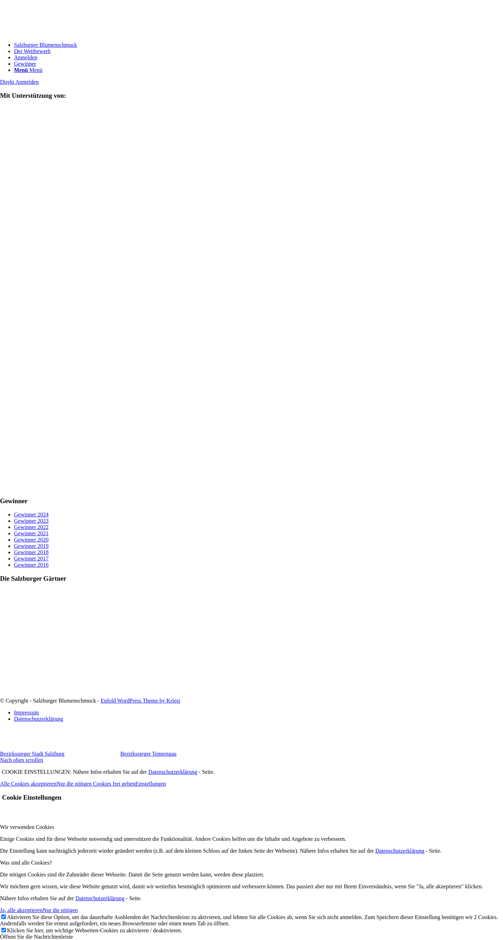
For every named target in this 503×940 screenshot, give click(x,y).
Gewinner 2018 (31, 552)
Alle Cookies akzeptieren (28, 784)
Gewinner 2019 (31, 546)
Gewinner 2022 (31, 527)
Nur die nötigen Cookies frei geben (96, 784)
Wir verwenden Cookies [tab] (27, 827)
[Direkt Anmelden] (19, 82)
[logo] (52, 33)
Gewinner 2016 (31, 565)
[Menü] (28, 70)
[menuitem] (258, 45)
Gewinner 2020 (31, 540)
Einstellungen (150, 784)
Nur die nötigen (60, 910)
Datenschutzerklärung (172, 772)
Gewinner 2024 (31, 514)
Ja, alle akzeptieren (21, 910)
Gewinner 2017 (31, 558)
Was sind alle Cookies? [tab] (26, 863)
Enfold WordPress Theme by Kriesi (140, 701)
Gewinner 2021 (31, 533)
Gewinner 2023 (31, 521)
